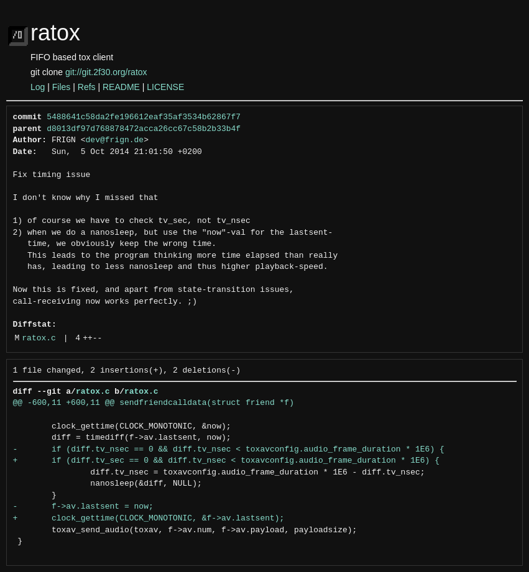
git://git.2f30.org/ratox (106, 72)
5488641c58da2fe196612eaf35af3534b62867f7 (144, 117)
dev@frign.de (115, 140)
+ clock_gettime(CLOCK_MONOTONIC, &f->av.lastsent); (149, 518)
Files (61, 87)
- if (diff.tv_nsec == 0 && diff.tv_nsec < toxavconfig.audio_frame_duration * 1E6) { (228, 449)
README (121, 87)
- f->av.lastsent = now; (83, 506)
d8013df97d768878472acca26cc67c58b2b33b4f (144, 129)
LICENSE (165, 87)
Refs (87, 87)
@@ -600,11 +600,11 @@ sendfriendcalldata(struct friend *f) (153, 403)
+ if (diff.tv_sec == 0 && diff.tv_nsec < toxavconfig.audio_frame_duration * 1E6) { (226, 460)
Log (37, 87)
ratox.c (39, 338)
